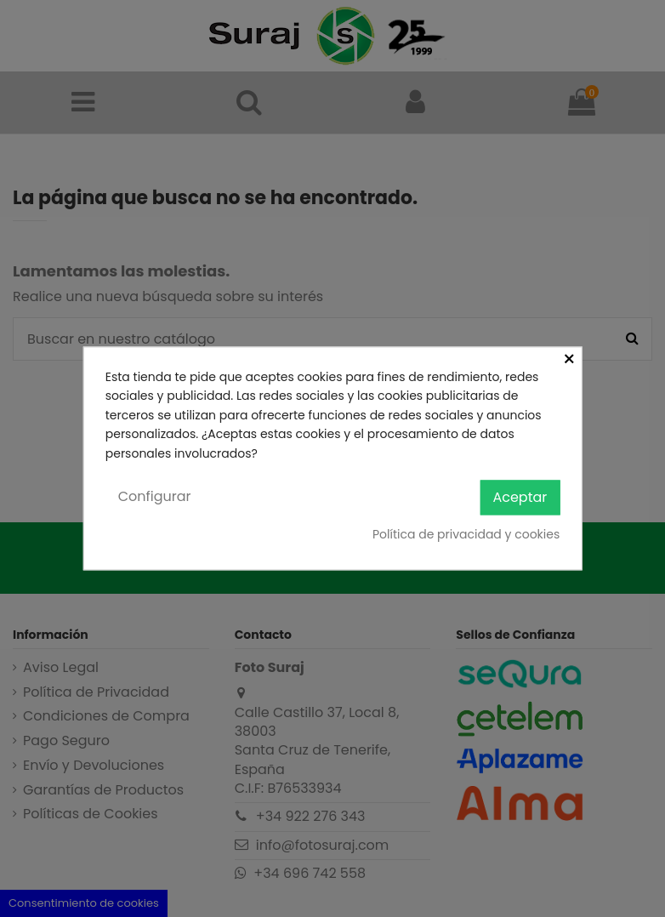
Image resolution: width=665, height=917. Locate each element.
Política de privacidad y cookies (466, 534)
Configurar (154, 496)
